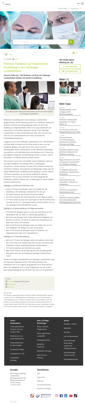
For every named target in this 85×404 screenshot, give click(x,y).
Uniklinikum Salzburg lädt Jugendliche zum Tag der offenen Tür (68, 122)
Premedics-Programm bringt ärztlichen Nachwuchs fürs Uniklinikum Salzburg (68, 152)
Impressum (40, 381)
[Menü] (80, 3)
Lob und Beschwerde (71, 336)
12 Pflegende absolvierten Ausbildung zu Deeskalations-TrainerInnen (69, 172)
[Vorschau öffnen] (29, 95)
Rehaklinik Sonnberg (44, 351)
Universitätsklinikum (17, 327)
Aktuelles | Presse (70, 324)
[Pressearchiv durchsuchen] (43, 41)
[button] (75, 53)
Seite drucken (11, 284)
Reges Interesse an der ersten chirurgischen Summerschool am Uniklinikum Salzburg (69, 162)
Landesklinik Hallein (17, 349)
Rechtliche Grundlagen (44, 388)
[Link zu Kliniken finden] (63, 8)
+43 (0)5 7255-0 (15, 385)
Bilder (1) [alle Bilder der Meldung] (64, 79)
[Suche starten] (70, 41)
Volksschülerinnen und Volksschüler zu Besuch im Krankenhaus (68, 182)
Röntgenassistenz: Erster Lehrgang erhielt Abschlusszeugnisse (67, 112)
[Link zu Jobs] (60, 11)
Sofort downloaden (70, 66)
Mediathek (67, 328)
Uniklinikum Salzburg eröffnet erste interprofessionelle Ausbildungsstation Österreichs (70, 200)
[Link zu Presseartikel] (76, 8)
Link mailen (11, 287)
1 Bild (16, 59)
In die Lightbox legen (70, 71)
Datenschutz (41, 377)
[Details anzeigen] (79, 95)
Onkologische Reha (43, 340)
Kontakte (67, 332)
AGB (38, 373)
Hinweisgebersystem (71, 359)
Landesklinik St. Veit (17, 354)
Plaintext (10, 281)
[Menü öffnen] (79, 53)
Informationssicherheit (44, 385)
